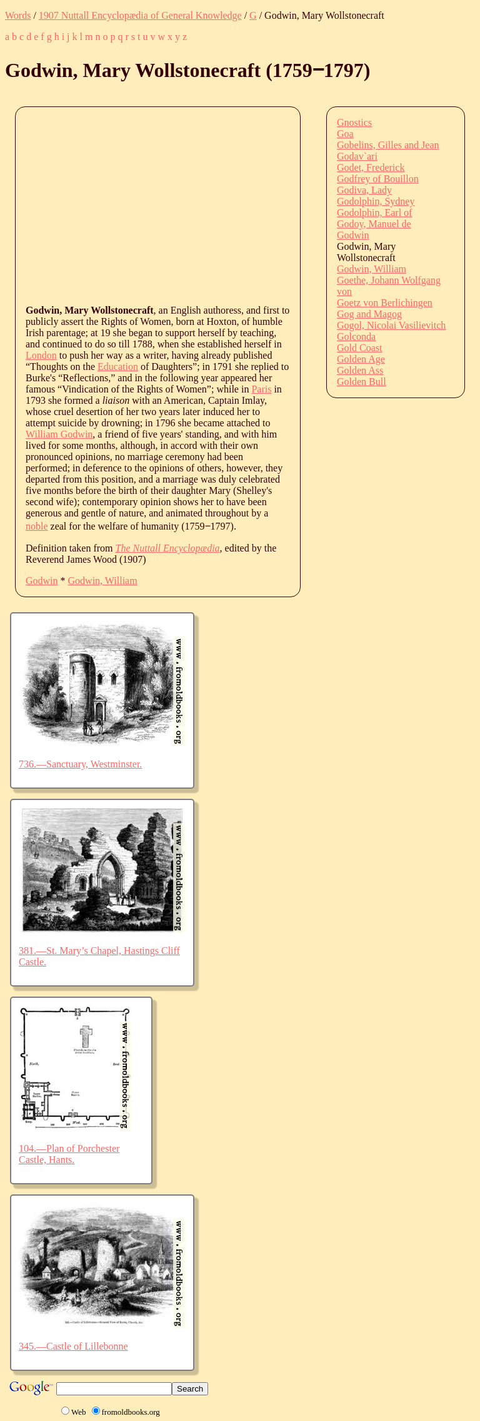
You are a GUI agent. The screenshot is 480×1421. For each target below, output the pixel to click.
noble (37, 526)
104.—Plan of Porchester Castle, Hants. (69, 1154)
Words (18, 15)
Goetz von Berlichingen (384, 302)
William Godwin (59, 434)
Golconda (356, 336)
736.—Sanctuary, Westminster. (80, 764)
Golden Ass (360, 370)
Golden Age (361, 359)
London (41, 355)
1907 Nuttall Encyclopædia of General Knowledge (140, 15)
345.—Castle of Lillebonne (73, 1346)
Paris (261, 389)
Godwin (42, 580)
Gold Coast (359, 347)
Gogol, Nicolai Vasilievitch (391, 325)
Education (118, 366)
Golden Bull (361, 381)
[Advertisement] (253, 204)
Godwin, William (103, 580)
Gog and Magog (369, 314)
